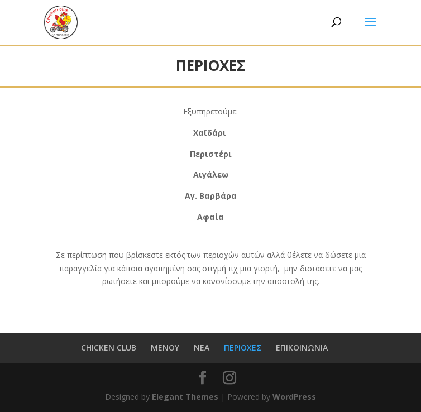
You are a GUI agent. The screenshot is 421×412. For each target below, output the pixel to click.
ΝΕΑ (201, 347)
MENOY (165, 347)
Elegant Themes (185, 396)
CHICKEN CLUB (108, 347)
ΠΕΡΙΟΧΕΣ (242, 347)
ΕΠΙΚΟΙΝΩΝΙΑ (302, 347)
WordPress (294, 396)
